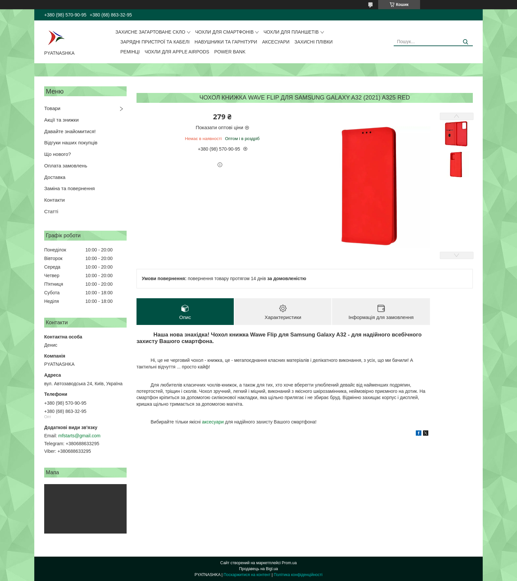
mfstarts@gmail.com (79, 435)
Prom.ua (289, 563)
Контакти (54, 200)
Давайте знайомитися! (70, 131)
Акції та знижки (61, 120)
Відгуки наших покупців (71, 142)
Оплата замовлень (65, 165)
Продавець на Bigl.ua (258, 568)
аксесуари (213, 421)
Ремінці (130, 51)
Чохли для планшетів (291, 32)
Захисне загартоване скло (150, 32)
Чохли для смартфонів (224, 32)
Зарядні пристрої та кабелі (155, 41)
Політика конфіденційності (298, 574)
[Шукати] (465, 42)
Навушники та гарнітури (226, 41)
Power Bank (230, 51)
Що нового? (57, 154)
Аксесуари (275, 41)
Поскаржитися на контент (247, 574)
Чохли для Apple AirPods (177, 51)
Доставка (54, 177)
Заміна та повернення (69, 188)
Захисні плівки (313, 41)
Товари (52, 108)
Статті (51, 211)
